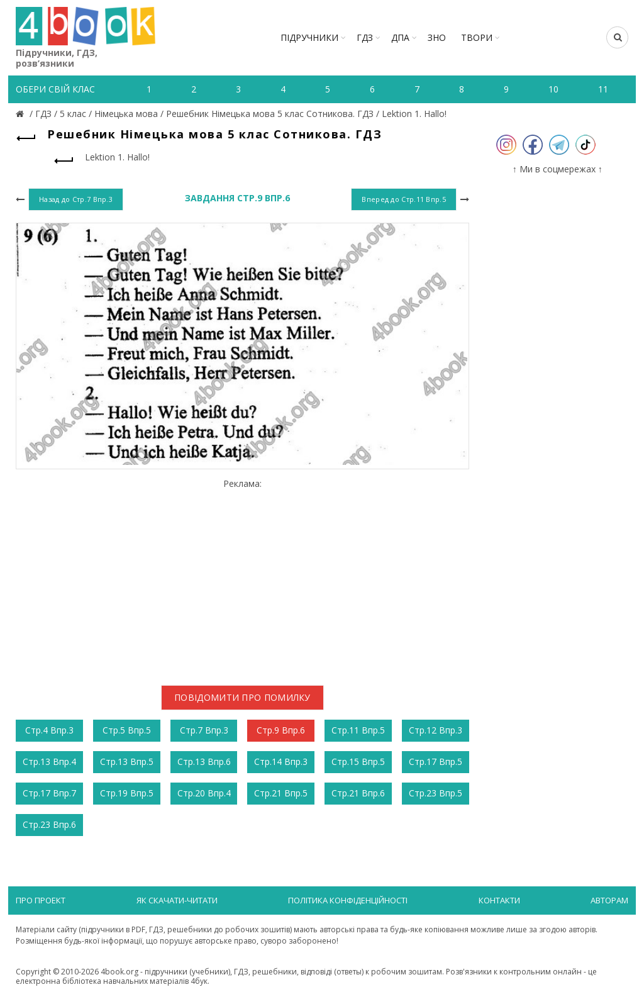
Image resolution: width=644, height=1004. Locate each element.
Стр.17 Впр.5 (435, 761)
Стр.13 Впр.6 (204, 761)
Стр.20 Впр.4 (204, 793)
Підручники (309, 37)
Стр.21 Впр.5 (281, 793)
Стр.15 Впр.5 (358, 761)
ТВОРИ (476, 37)
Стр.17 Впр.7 (49, 793)
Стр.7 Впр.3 (204, 730)
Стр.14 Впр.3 (281, 761)
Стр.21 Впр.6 (358, 793)
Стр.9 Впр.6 (281, 730)
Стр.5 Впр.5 (127, 730)
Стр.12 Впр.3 (435, 730)
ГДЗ (365, 37)
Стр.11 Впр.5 (358, 730)
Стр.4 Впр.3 (49, 730)
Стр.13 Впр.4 (49, 761)
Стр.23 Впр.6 (49, 824)
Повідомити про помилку (242, 697)
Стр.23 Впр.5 (435, 793)
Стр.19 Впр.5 (126, 793)
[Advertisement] (242, 577)
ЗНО (437, 37)
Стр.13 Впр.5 (126, 761)
